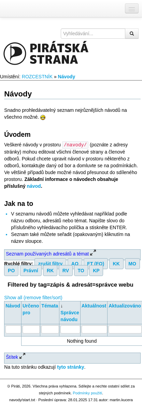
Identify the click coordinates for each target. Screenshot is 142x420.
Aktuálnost (94, 305)
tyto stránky (70, 366)
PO (11, 270)
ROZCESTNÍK (37, 76)
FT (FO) (95, 263)
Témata (49, 305)
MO (132, 263)
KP (96, 270)
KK (116, 263)
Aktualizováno (125, 305)
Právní (31, 270)
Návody (66, 76)
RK (50, 270)
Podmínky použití (87, 393)
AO (75, 263)
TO (81, 270)
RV (65, 270)
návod (34, 185)
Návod (12, 305)
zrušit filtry (50, 263)
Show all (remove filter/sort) (33, 297)
